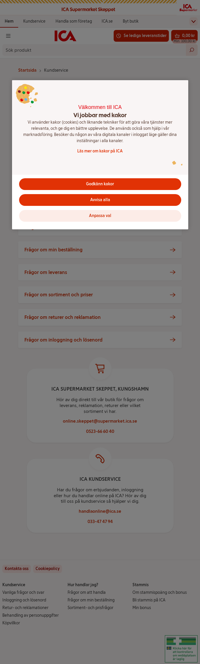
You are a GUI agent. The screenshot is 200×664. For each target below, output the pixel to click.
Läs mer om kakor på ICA (100, 151)
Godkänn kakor (100, 183)
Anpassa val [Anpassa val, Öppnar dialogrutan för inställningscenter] (100, 215)
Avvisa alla (100, 199)
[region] (100, 154)
